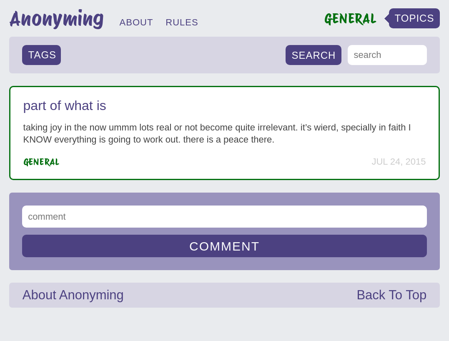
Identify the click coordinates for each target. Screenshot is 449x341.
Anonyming (56, 18)
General (41, 161)
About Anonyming (73, 295)
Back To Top (391, 295)
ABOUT (136, 22)
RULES (182, 22)
